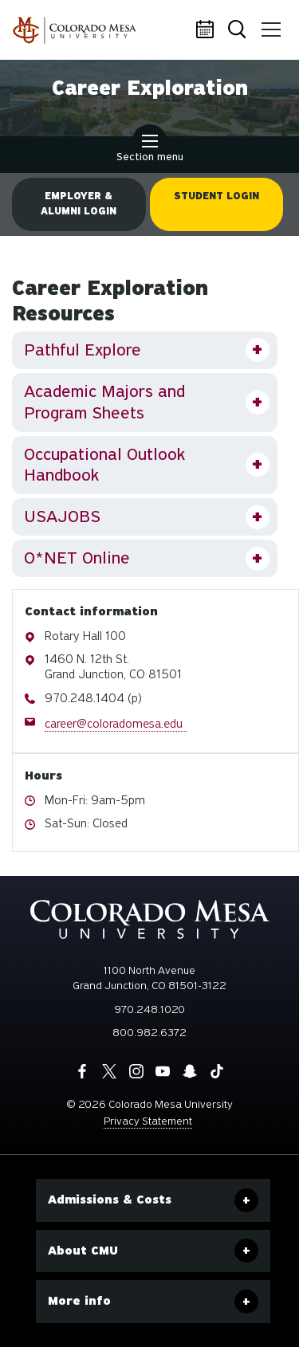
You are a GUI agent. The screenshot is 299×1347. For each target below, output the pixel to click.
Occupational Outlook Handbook (104, 465)
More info (79, 1301)
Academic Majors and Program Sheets (104, 402)
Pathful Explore (82, 350)
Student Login (216, 196)
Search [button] (238, 30)
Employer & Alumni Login (78, 203)
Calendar (207, 30)
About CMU (83, 1250)
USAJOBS (62, 516)
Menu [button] (268, 24)
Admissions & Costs (109, 1199)
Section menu (149, 149)
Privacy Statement (148, 1121)
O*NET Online (77, 558)
